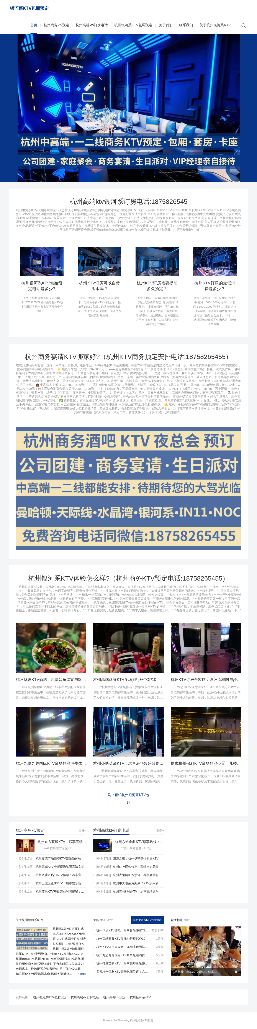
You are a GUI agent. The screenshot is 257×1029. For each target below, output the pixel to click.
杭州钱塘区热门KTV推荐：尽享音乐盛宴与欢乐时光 (70, 878)
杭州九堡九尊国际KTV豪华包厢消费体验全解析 (57, 766)
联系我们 (186, 26)
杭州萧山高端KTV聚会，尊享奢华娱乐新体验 (196, 974)
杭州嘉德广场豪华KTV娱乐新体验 (58, 861)
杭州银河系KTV (140, 1000)
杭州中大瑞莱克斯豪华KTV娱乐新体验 (138, 886)
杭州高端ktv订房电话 (92, 26)
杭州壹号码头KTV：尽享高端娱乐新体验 (140, 894)
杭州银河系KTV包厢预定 (133, 26)
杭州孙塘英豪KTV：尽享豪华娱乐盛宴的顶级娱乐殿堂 (140, 766)
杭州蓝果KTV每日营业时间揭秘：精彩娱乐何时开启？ (72, 894)
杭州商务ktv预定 (56, 26)
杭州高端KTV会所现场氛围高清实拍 (60, 869)
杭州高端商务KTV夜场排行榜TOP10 (124, 682)
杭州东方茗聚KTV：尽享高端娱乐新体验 (62, 844)
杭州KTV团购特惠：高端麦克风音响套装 (140, 869)
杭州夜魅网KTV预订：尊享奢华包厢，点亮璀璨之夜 (148, 878)
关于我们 (166, 26)
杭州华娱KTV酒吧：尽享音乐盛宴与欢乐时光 (55, 682)
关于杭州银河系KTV (215, 26)
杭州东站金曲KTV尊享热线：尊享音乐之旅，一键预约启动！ (139, 844)
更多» (83, 833)
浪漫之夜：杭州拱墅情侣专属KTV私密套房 (141, 861)
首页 (33, 26)
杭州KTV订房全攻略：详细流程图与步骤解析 (210, 682)
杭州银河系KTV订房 (141, 1023)
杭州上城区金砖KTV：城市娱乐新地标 (61, 886)
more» (82, 976)
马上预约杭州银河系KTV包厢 (128, 801)
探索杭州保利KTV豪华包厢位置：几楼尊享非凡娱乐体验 (122, 974)
